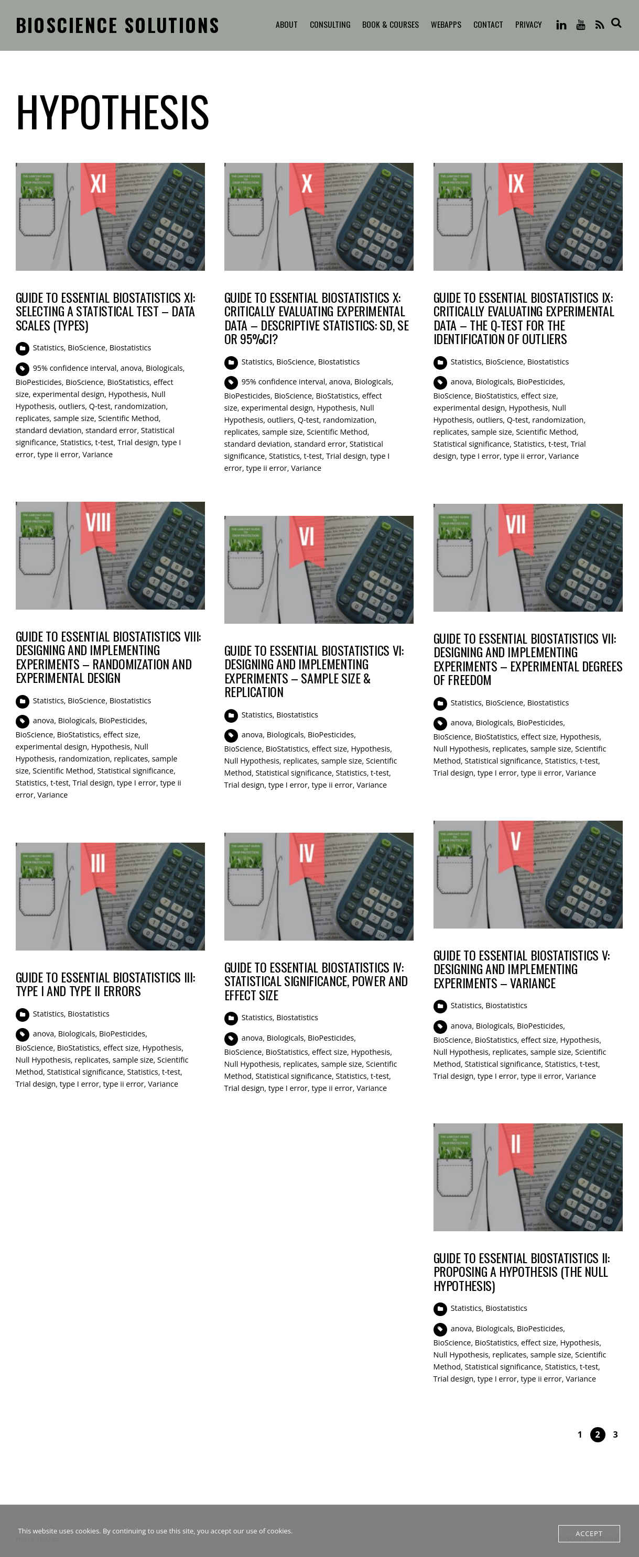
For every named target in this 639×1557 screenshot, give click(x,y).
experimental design (68, 394)
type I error (480, 456)
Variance (97, 454)
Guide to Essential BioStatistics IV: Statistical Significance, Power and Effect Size (316, 980)
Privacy (527, 24)
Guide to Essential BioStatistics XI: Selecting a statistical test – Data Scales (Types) (105, 311)
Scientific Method (128, 418)
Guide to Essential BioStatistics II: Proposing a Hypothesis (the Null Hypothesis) (522, 1271)
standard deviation (49, 430)
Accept (589, 1533)
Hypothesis (128, 394)
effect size (538, 396)
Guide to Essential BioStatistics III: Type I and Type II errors (105, 983)
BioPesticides (39, 382)
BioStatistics (128, 382)
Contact (487, 24)
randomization (140, 406)
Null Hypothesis (461, 749)
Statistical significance (472, 444)
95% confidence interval (75, 368)
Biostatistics (130, 347)
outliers (72, 406)
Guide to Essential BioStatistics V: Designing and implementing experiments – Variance (522, 968)
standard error (111, 430)
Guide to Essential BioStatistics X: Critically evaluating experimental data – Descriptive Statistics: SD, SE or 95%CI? (316, 318)
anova (131, 368)
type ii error (57, 454)
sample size (73, 418)
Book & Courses (388, 24)
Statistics (48, 347)
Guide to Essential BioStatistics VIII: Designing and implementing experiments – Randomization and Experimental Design (108, 656)
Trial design (137, 442)
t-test (104, 442)
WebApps (444, 24)
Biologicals (164, 368)
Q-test (100, 406)
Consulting (327, 24)
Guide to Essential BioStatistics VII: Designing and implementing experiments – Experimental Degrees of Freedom (528, 658)
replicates (33, 418)
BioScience (86, 347)
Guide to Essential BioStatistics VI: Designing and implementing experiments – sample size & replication (314, 671)
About (284, 24)
